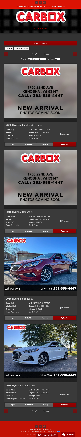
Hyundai (8, 48)
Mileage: (32, 135)
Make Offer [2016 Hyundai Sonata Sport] (31, 231)
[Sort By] (37, 59)
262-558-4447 (58, 6)
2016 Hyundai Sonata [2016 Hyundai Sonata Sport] (20, 211)
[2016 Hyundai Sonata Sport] (40, 177)
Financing (49, 144)
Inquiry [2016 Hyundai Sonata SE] (13, 317)
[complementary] (74, 430)
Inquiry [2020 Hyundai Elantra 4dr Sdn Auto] (13, 144)
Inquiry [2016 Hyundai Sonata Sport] (13, 231)
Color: (8, 130)
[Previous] (6, 54)
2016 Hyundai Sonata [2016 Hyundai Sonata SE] (19, 298)
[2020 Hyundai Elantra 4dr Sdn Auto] (40, 91)
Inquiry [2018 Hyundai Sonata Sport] (13, 404)
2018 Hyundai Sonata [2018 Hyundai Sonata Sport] (20, 384)
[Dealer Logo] (40, 16)
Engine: (31, 133)
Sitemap (43, 430)
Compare (65, 134)
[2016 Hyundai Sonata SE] (40, 264)
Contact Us (41, 428)
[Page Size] (57, 59)
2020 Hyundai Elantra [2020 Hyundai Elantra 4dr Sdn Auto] (24, 125)
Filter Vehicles (40, 43)
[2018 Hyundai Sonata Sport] (40, 350)
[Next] (75, 54)
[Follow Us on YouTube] (40, 2)
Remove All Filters (21, 48)
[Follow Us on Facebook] (36, 2)
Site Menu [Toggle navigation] (40, 28)
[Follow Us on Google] (44, 2)
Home (31, 428)
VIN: (30, 130)
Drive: (8, 135)
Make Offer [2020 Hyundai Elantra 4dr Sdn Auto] (31, 144)
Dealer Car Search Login (27, 430)
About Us (36, 428)
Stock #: (32, 138)
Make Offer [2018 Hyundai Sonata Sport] (31, 404)
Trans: (8, 138)
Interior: (9, 133)
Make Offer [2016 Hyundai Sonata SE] (31, 317)
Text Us (67, 144)
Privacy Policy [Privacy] (48, 428)
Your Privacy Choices (53, 430)
